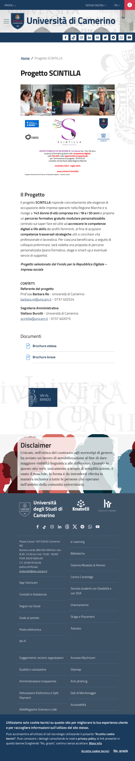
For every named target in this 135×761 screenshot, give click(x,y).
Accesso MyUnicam (83, 658)
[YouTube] (129, 37)
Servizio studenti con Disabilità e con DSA (91, 591)
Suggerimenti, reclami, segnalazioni (41, 658)
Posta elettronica (30, 629)
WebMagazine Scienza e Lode (38, 709)
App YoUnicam (28, 582)
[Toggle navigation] (6, 21)
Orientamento (79, 605)
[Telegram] (113, 37)
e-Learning (77, 542)
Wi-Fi (22, 641)
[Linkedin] (89, 37)
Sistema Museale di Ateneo (88, 565)
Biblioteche (78, 553)
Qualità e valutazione (32, 669)
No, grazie (121, 750)
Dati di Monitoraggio (83, 693)
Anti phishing (79, 681)
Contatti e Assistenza (33, 594)
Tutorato (76, 628)
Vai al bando (45, 397)
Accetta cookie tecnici (95, 751)
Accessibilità (78, 705)
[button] (11, 5)
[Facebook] (65, 37)
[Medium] (97, 37)
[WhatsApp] (121, 37)
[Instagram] (81, 37)
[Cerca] (127, 21)
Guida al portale (29, 618)
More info (95, 743)
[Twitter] (105, 37)
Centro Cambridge (82, 577)
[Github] (67, 527)
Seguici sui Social (29, 606)
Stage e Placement (83, 617)
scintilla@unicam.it (34, 318)
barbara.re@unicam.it (36, 299)
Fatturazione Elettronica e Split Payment (38, 695)
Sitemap (76, 669)
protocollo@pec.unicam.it (33, 571)
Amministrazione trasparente (37, 681)
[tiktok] (73, 37)
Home (25, 58)
